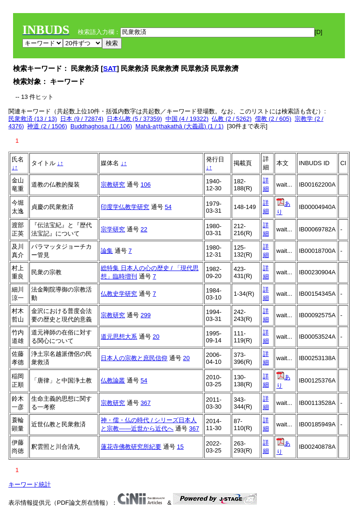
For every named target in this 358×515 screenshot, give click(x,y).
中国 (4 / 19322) (187, 118)
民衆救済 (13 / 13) (32, 118)
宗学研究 (113, 229)
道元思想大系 (119, 336)
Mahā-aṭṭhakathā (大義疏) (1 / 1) (180, 126)
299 (146, 315)
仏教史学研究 (119, 293)
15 (180, 446)
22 (144, 229)
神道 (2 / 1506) (47, 126)
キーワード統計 (29, 484)
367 (146, 402)
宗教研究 (113, 184)
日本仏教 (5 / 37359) (134, 118)
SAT (110, 68)
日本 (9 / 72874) (81, 118)
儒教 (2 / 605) (273, 118)
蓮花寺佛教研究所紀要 (131, 446)
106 (146, 184)
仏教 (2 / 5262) (231, 118)
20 (156, 336)
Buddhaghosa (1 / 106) (101, 126)
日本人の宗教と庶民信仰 (134, 358)
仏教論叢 (113, 380)
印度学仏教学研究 (125, 206)
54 (168, 206)
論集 (107, 250)
